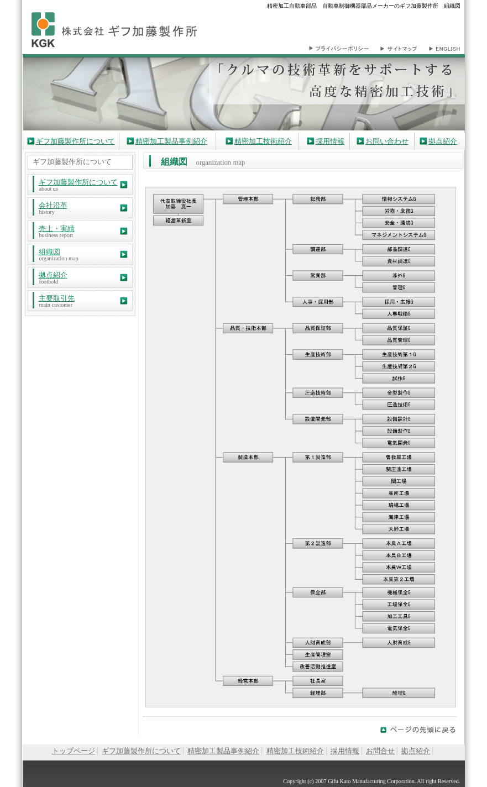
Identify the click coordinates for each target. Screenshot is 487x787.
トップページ (73, 751)
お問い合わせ (387, 141)
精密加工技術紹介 (263, 141)
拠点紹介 (442, 141)
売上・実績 (57, 229)
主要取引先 (57, 298)
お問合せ (380, 751)
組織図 (49, 252)
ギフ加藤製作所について (75, 141)
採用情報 (330, 141)
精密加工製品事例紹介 (171, 141)
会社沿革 (53, 205)
